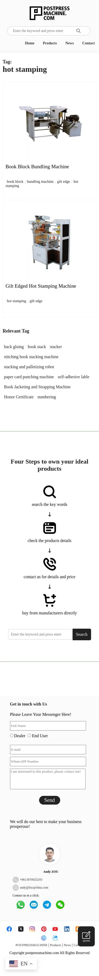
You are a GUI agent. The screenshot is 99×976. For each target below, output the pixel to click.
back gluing (14, 346)
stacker (56, 346)
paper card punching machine (29, 377)
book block (15, 182)
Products (50, 43)
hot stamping (16, 301)
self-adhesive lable (73, 377)
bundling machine (40, 182)
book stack (37, 346)
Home (29, 43)
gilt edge (63, 182)
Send (49, 800)
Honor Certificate (19, 397)
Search (82, 634)
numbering (46, 397)
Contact (88, 43)
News (69, 43)
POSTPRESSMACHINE (32, 945)
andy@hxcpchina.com (34, 887)
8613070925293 (32, 879)
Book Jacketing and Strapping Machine (37, 387)
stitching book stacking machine (31, 356)
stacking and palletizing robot (29, 367)
